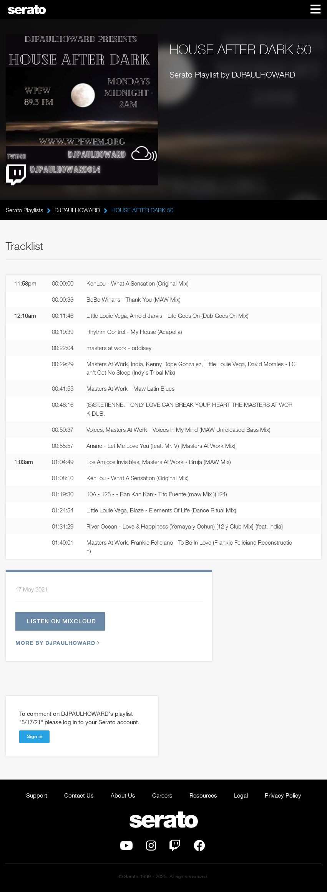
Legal (241, 795)
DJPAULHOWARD (77, 209)
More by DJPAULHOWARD (56, 642)
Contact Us (79, 795)
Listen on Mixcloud (61, 621)
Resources (203, 795)
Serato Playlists (24, 209)
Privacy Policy (283, 795)
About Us (123, 795)
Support (36, 795)
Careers (162, 795)
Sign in (34, 736)
